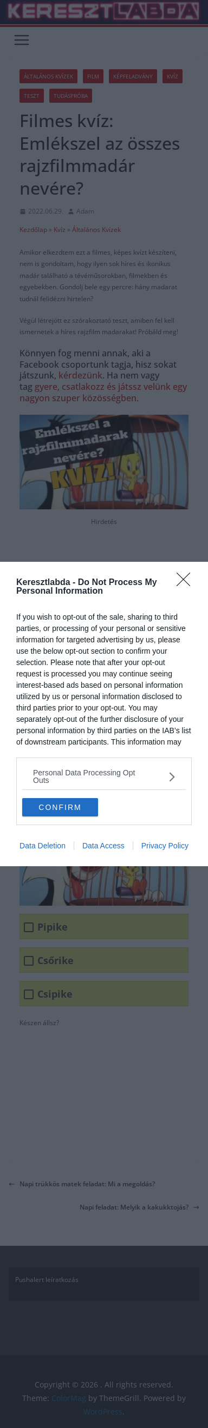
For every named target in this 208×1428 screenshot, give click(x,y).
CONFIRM (59, 806)
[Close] (187, 583)
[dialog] (104, 714)
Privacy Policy (164, 845)
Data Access (103, 845)
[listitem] (104, 776)
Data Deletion (43, 845)
